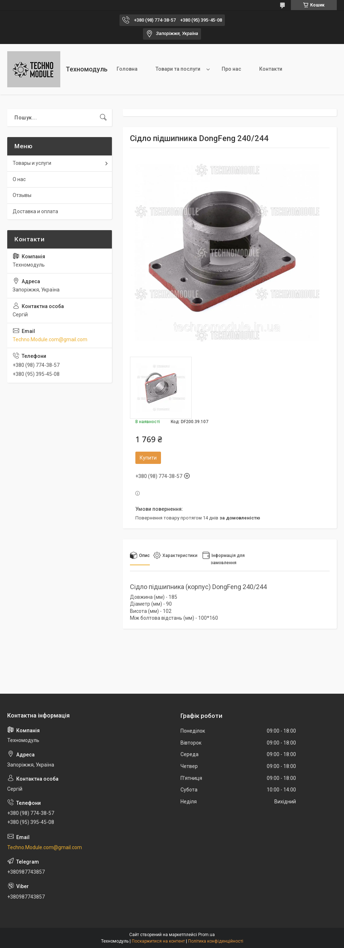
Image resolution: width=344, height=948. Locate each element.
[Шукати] (103, 117)
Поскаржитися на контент (158, 941)
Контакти (270, 69)
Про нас (231, 69)
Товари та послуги (178, 69)
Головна (127, 69)
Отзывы (22, 195)
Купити (148, 458)
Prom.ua (206, 934)
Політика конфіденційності (215, 941)
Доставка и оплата (35, 211)
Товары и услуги (32, 163)
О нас (19, 179)
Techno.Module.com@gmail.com (50, 339)
